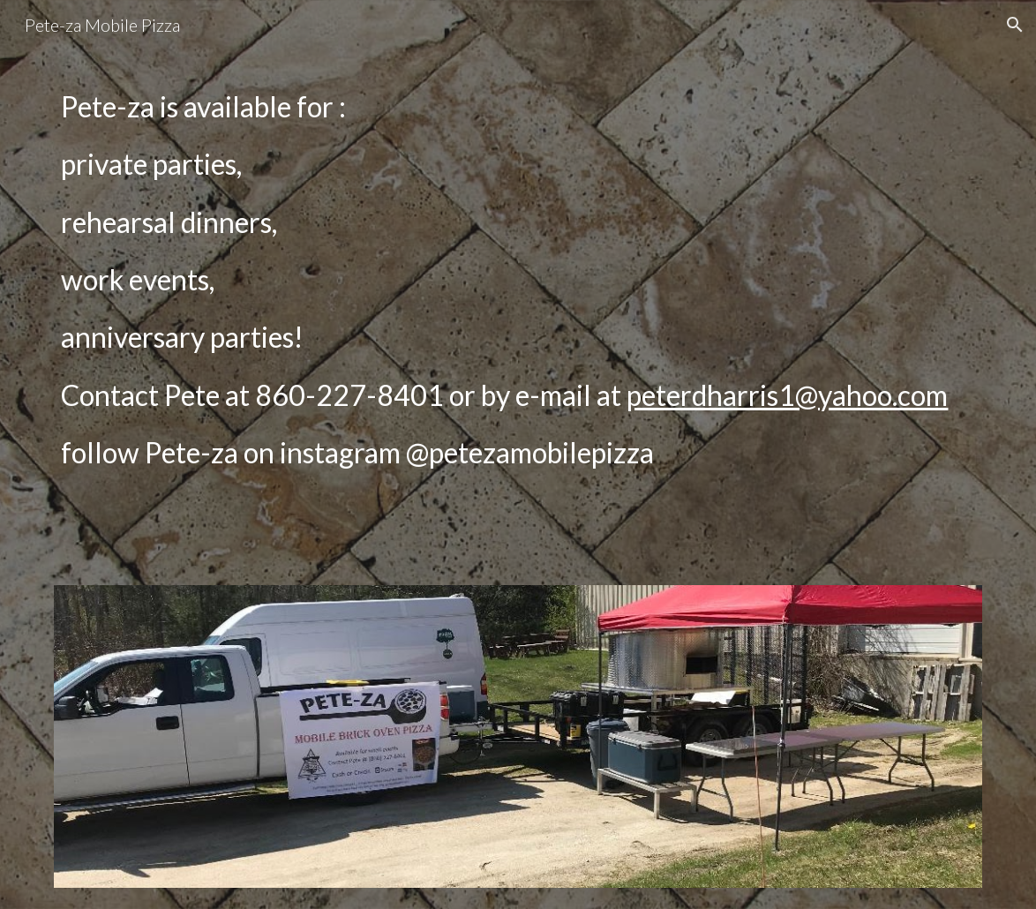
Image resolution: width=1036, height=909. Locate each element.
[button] (1015, 25)
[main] (517, 328)
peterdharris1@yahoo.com (787, 395)
